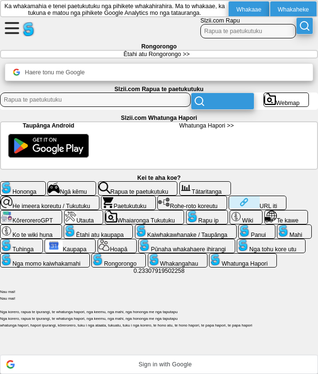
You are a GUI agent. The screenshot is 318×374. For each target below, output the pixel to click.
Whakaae (248, 9)
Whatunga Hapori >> (206, 125)
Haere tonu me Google (49, 72)
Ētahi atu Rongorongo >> (156, 54)
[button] (159, 364)
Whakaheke (293, 9)
